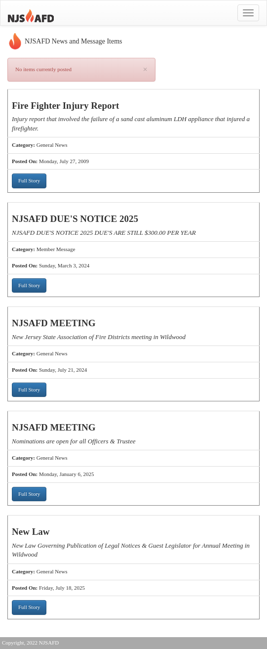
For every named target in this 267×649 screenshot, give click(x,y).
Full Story (29, 180)
